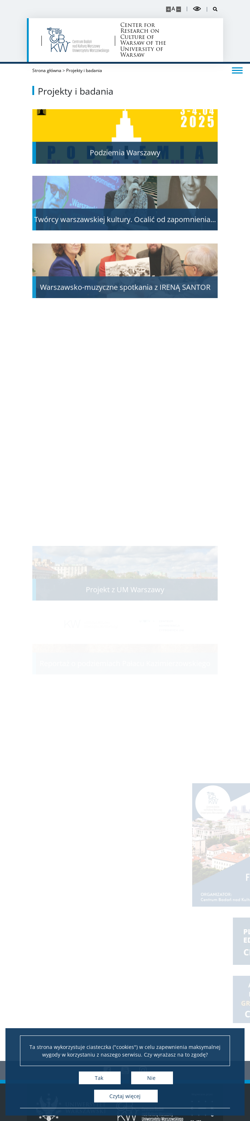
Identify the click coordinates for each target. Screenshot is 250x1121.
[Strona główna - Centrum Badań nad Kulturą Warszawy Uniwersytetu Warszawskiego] (78, 40)
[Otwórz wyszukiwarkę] (212, 9)
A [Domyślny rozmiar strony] (173, 8)
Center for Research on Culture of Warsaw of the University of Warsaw (143, 40)
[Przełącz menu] (237, 70)
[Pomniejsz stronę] (178, 9)
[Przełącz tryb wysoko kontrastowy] (197, 9)
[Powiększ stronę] (168, 9)
